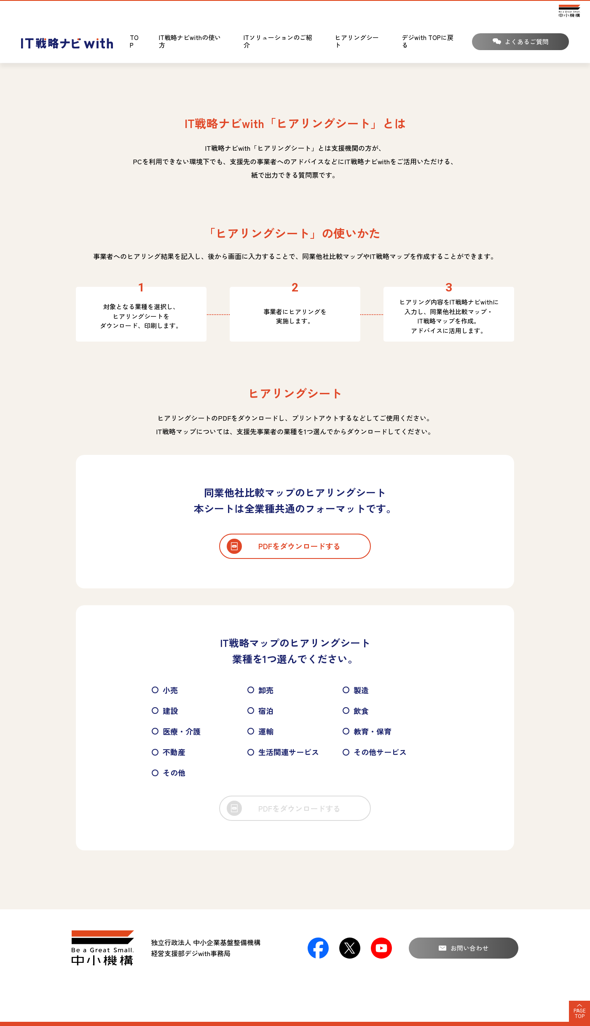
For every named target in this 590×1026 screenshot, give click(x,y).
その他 (168, 772)
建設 (165, 710)
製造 (356, 689)
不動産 (168, 751)
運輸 (260, 731)
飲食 (356, 710)
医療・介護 (176, 731)
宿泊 (260, 710)
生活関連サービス (283, 751)
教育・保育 (367, 731)
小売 (165, 689)
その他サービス (375, 751)
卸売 (260, 689)
